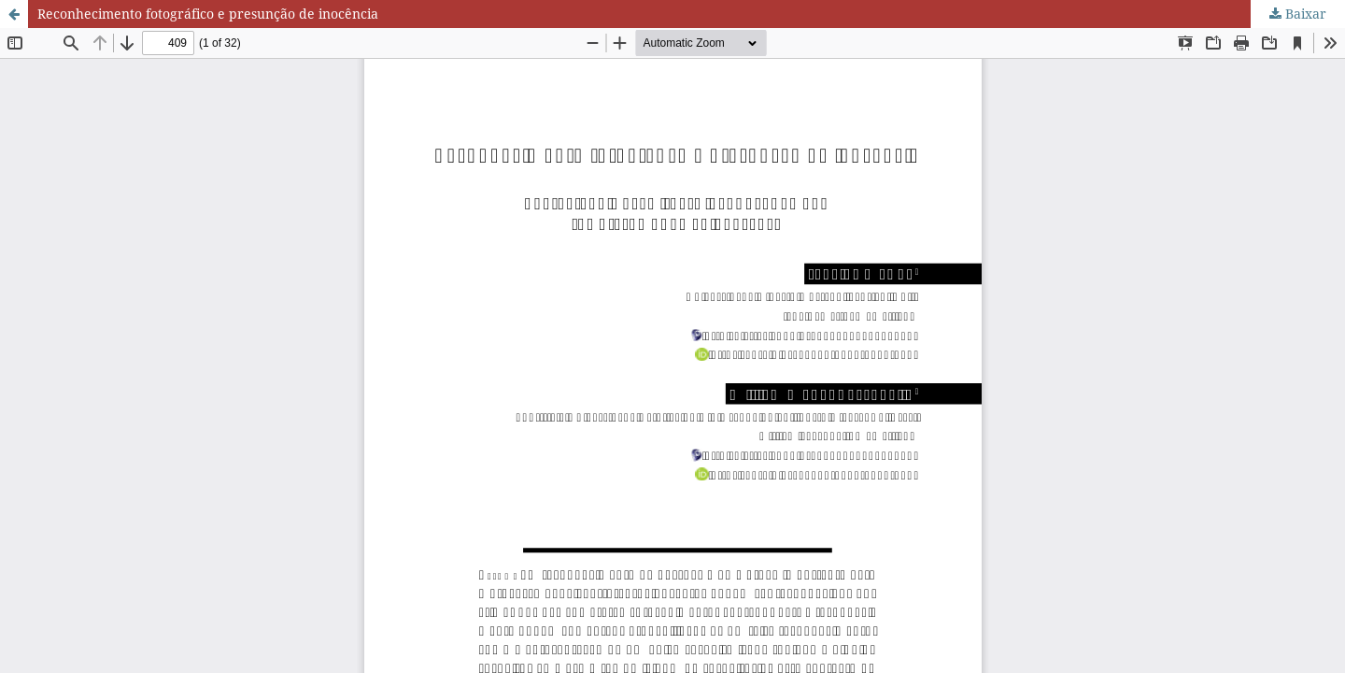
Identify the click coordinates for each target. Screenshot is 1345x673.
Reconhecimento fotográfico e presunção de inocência (207, 13)
